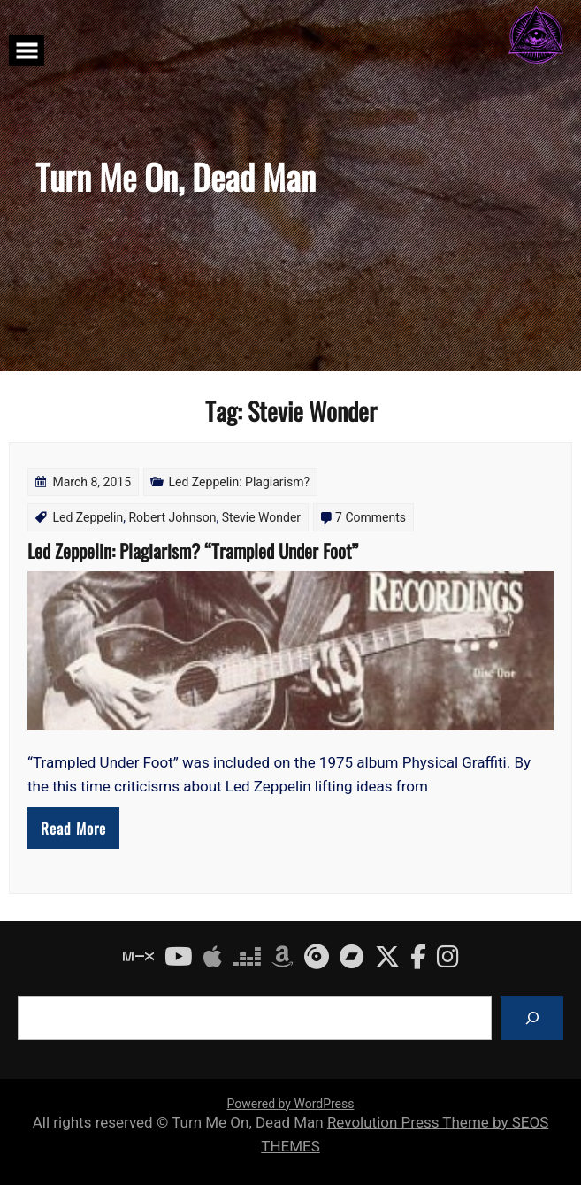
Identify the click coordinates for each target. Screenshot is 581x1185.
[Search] (532, 1017)
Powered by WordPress (291, 1104)
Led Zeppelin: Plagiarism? (239, 482)
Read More (73, 828)
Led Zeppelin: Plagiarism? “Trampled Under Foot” (192, 550)
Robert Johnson (172, 517)
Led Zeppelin (87, 517)
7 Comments (370, 517)
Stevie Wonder (261, 517)
